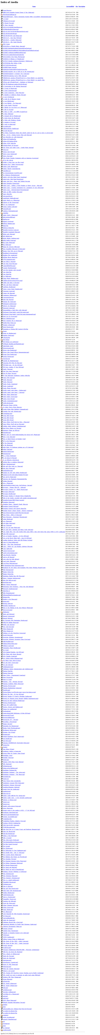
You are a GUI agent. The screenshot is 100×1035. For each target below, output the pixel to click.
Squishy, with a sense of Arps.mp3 (12, 806)
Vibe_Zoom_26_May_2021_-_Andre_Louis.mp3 (16, 943)
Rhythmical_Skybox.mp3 (9, 730)
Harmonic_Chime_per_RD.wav (11, 430)
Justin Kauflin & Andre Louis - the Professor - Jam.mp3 (17, 485)
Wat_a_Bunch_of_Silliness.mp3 (11, 954)
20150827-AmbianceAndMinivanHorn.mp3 (14, 52)
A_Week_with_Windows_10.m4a (11, 120)
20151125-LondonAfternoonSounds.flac (13, 54)
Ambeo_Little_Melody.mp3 (10, 166)
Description (82, 6)
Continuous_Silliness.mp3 (10, 295)
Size (77, 6)
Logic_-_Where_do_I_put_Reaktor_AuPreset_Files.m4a (17, 546)
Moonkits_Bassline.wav (9, 605)
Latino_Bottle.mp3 (8, 519)
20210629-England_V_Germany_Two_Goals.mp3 (16, 73)
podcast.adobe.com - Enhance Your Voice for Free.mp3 (17, 1009)
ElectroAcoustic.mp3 (8, 348)
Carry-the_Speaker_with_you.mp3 (12, 270)
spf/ (4, 1021)
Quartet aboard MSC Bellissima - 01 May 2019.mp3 (16, 713)
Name (34, 6)
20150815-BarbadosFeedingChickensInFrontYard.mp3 (17, 48)
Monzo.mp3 (6, 601)
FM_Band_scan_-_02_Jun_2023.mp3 (12, 365)
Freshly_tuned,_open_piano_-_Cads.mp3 (13, 392)
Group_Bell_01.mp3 (8, 415)
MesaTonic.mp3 (7, 582)
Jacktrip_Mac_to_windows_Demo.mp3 (13, 462)
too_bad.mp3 (6, 1028)
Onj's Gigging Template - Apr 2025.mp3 (13, 652)
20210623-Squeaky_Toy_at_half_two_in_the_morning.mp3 (18, 71)
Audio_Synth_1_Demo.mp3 (10, 215)
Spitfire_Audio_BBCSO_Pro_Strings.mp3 (14, 795)
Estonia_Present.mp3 (8, 356)
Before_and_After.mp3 (9, 234)
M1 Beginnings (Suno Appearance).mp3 (13, 565)
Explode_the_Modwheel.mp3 (10, 360)
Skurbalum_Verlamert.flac (10, 770)
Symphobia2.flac (7, 819)
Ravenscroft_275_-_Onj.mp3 (10, 719)
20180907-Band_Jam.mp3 (10, 67)
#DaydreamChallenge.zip (9, 14)
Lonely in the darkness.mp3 (10, 553)
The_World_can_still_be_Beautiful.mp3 (13, 869)
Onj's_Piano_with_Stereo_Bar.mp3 (12, 654)
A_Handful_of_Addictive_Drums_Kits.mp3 (14, 94)
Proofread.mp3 (7, 711)
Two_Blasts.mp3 (7, 911)
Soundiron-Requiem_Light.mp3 (11, 787)
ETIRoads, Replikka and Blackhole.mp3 (13, 344)
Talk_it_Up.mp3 (7, 838)
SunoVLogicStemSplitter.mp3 (11, 814)
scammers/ (5, 1015)
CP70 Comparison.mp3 (9, 259)
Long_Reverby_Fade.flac (9, 555)
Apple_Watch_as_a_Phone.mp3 (11, 200)
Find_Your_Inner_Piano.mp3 (10, 371)
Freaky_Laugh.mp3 (8, 386)
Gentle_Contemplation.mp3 (10, 401)
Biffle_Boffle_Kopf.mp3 (9, 240)
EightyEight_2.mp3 (8, 346)
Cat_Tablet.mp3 (7, 276)
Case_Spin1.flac (7, 272)
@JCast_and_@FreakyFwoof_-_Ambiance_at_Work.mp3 (18, 82)
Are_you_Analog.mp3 (9, 204)
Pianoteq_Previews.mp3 (9, 686)
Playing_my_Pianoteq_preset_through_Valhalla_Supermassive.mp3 (20, 698)
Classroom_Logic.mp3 (9, 291)
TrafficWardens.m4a (8, 895)
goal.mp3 (5, 996)
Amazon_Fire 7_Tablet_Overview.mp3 (13, 164)
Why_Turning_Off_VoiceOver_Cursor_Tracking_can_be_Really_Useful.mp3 (23, 973)
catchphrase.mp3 (7, 990)
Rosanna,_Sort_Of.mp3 (9, 732)
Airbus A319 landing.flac (9, 139)
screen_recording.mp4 (9, 1017)
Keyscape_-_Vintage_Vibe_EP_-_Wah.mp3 (14, 487)
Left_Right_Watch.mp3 (9, 523)
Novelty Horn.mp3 (8, 635)
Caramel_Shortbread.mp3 (9, 268)
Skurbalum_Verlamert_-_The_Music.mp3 (14, 774)
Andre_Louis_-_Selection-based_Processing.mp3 (16, 189)
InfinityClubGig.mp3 (8, 451)
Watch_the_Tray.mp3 (8, 956)
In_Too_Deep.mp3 (8, 443)
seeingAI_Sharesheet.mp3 (10, 1019)
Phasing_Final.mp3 (8, 673)
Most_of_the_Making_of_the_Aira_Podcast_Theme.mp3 (18, 607)
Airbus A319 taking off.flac (10, 141)
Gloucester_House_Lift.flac (10, 405)
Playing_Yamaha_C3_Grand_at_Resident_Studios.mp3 (17, 696)
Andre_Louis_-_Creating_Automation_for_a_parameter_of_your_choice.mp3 (23, 187)
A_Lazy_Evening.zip (8, 97)
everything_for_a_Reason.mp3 (11, 994)
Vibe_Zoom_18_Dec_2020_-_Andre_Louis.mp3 (15, 941)
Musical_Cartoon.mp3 (9, 616)
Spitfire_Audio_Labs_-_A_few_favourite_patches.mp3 (17, 797)
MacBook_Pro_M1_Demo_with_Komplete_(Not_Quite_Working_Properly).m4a (24, 567)
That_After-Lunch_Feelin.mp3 (11, 840)
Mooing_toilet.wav (8, 603)
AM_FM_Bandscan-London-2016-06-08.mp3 (15, 84)
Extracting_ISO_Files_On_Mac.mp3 (12, 363)
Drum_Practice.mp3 (8, 327)
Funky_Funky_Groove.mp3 (10, 396)
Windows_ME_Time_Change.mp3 (12, 977)
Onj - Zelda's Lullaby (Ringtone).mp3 (13, 658)
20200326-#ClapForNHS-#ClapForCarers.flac (15, 69)
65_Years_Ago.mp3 (8, 25)
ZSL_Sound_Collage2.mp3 (10, 985)
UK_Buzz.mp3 (7, 916)
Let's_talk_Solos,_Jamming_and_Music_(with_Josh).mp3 (18, 529)
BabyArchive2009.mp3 (9, 217)
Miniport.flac (6, 597)
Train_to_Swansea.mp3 (9, 897)
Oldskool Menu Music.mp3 (10, 643)
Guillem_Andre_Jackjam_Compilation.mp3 (14, 426)
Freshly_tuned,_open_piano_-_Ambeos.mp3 (14, 390)
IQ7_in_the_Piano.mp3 (9, 441)
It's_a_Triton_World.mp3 (9, 455)
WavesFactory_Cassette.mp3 (10, 962)
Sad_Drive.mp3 (7, 740)
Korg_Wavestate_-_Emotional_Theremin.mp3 (15, 517)
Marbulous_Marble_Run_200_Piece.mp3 (13, 576)
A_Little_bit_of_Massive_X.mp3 (11, 99)
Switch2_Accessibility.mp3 (10, 816)
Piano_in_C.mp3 (7, 679)
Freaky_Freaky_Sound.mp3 (10, 384)
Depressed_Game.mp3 (9, 308)
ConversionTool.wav (8, 297)
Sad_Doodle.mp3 (7, 738)
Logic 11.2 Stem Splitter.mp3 (10, 542)
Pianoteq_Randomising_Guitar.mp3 (12, 688)
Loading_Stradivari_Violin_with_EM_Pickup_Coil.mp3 (17, 540)
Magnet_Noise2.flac (8, 574)
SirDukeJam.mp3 (7, 766)
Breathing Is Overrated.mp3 (10, 253)
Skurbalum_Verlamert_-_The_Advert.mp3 (14, 772)
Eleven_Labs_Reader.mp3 (10, 350)
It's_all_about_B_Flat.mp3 (10, 458)
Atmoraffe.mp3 (7, 208)
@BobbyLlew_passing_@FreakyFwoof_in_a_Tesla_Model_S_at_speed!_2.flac (24, 80)
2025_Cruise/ (6, 44)
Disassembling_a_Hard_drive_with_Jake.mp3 (15, 310)
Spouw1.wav (6, 802)
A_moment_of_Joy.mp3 (9, 122)
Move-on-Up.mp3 (7, 610)
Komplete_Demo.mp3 (9, 502)
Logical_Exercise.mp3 (9, 550)
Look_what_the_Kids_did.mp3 (11, 559)
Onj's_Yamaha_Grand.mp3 (10, 656)
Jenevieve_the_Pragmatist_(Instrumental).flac (15, 479)
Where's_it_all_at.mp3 (9, 971)
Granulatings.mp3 (7, 413)
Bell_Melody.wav (7, 236)
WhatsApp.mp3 (7, 966)
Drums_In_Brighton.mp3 (9, 333)
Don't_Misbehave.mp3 (9, 318)
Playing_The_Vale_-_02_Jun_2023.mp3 (13, 694)
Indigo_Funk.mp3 (7, 449)
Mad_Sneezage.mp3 (8, 569)
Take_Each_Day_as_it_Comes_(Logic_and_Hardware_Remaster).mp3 (21, 829)
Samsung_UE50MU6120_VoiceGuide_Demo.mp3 (16, 743)
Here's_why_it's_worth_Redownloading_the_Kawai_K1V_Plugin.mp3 (21, 434)
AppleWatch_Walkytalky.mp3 (11, 198)
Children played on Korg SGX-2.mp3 (12, 280)
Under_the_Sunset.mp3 (9, 920)
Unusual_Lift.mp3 (7, 928)
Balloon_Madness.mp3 (9, 223)
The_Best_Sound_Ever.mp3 (10, 844)
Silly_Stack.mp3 (7, 764)
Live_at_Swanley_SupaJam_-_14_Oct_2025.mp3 (16, 536)
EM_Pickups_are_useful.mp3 (10, 341)
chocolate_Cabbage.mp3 (9, 992)
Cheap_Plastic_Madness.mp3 (10, 278)
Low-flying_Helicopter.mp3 (10, 563)
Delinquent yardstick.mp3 (9, 303)
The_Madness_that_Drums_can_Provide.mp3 (15, 857)
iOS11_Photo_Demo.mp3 (9, 1000)
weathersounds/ (7, 1030)
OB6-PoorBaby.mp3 (8, 641)
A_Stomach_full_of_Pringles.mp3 (12, 116)
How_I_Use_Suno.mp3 (9, 436)
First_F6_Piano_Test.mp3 (9, 373)
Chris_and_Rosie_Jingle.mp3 (10, 284)
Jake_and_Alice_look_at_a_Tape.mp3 (13, 466)
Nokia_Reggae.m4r (8, 629)
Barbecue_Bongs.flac (8, 227)
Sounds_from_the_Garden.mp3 (11, 789)
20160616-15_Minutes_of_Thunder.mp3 (13, 59)
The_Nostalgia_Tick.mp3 (9, 859)
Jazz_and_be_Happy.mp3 (9, 477)
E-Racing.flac (6, 337)
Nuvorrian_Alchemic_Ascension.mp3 (13, 637)
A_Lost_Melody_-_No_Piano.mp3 (12, 103)
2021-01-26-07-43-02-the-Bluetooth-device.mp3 (15, 31)
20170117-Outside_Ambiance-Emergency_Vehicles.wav (17, 61)
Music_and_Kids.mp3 (8, 614)
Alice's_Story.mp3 (7, 156)
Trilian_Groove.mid (8, 907)
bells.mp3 (5, 987)
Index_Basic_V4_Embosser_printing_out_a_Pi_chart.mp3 (18, 447)
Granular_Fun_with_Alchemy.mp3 (12, 411)
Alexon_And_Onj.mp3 (9, 151)
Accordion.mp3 (7, 126)
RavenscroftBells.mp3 (9, 717)
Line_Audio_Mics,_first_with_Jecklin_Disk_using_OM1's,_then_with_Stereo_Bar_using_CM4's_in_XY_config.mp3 (34, 531)
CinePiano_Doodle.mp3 (9, 287)
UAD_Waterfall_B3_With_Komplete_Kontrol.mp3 (16, 914)
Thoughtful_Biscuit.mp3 (9, 882)
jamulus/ (5, 1004)
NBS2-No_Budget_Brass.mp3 (11, 622)
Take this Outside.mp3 (9, 833)
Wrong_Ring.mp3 (7, 979)
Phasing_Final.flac (8, 671)
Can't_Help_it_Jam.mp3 (9, 261)
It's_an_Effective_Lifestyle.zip (11, 460)
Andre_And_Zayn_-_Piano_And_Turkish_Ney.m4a (16, 181)
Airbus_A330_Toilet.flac (9, 143)
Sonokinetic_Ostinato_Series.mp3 (12, 785)
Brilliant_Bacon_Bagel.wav (10, 257)
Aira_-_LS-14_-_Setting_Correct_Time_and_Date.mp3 (17, 135)
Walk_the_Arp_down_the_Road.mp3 (12, 952)
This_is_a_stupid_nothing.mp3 (11, 880)
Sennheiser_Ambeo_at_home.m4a (12, 751)
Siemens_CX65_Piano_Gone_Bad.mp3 (13, 762)
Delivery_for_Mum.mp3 (9, 306)
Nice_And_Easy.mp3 (8, 626)
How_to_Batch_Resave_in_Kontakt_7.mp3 (14, 439)
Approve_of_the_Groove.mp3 (11, 202)
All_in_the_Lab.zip (8, 160)
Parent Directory (7, 10)
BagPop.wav (6, 219)
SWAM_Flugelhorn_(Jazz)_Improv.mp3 (13, 736)
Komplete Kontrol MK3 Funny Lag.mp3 (13, 500)
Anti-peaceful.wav (8, 196)
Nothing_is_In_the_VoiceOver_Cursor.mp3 (14, 633)
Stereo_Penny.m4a (8, 808)
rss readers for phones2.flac (10, 1013)
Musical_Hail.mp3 (8, 618)
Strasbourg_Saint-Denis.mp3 (10, 812)
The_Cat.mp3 (6, 846)
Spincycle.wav (7, 793)
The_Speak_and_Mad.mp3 (10, 867)
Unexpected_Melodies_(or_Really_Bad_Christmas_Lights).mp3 (20, 924)
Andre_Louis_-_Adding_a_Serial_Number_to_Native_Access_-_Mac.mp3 (22, 185)
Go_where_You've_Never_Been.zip (12, 407)
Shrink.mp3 (6, 759)
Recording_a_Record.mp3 (10, 721)
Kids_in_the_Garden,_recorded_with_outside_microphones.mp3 (20, 498)
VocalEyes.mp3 (7, 947)
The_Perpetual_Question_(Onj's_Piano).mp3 (14, 861)
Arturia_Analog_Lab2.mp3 (10, 206)
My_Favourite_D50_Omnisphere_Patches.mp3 (15, 620)
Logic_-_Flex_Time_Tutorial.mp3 (12, 544)
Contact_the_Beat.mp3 (9, 293)
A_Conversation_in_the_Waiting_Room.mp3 (15, 86)
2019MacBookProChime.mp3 (11, 29)
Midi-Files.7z (6, 591)
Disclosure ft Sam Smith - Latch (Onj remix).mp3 (16, 312)
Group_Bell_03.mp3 (8, 420)
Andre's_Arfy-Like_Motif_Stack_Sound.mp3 (15, 177)
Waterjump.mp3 (7, 960)
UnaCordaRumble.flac (9, 918)
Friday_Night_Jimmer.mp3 (10, 394)
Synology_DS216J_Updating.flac (11, 823)
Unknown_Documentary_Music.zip (12, 926)
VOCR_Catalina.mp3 (8, 937)
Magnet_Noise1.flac (8, 572)
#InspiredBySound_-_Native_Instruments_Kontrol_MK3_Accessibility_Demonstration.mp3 (27, 16)
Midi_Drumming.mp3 (8, 593)
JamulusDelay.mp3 (8, 470)
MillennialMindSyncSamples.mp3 (12, 595)
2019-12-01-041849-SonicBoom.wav (12, 27)
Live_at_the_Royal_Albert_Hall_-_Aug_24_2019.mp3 (17, 538)
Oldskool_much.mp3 (8, 645)
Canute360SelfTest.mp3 (9, 265)
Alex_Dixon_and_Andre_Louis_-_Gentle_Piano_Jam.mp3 (18, 147)
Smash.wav (6, 778)
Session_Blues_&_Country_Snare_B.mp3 (14, 753)
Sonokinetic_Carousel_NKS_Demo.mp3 (13, 783)
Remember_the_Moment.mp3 (11, 726)
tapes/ (4, 1025)
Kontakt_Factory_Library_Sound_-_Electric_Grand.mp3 (18, 510)
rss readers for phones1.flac (10, 1011)
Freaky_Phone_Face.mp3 (9, 388)
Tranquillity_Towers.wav (9, 899)
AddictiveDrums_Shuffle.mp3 (11, 128)
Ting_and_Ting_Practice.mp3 (10, 888)
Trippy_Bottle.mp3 (8, 909)
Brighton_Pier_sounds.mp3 (10, 255)
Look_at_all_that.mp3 (8, 557)
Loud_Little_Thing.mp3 (9, 561)
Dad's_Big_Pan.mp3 (8, 299)
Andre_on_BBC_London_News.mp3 (12, 192)
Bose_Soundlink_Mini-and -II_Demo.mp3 (14, 249)
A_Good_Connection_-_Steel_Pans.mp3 (13, 92)
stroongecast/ (6, 1023)
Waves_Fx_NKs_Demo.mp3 (10, 964)
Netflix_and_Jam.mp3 (9, 624)
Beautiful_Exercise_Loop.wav (11, 230)
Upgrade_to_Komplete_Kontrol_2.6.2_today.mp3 (16, 933)
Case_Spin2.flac (7, 274)
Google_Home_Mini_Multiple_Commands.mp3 (15, 409)
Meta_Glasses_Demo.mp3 (10, 584)
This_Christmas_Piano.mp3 (10, 876)
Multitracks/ (6, 612)
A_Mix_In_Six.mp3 (8, 109)
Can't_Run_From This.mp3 (10, 263)
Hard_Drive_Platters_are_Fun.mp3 (12, 428)
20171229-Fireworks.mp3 (9, 65)
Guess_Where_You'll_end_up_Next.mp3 (13, 424)
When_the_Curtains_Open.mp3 (11, 968)
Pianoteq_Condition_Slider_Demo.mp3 (13, 683)
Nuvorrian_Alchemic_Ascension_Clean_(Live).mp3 (16, 639)
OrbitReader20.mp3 (8, 667)
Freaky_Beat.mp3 (7, 379)
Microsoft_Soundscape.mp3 (10, 588)
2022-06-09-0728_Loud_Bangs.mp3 (12, 35)
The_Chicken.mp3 (8, 848)
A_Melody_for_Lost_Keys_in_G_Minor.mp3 (15, 107)
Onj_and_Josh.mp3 (8, 664)
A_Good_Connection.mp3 (10, 90)
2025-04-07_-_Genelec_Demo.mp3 (12, 40)
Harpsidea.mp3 (7, 432)
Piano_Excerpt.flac (8, 677)
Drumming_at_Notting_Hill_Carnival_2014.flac (15, 329)
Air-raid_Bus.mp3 (7, 130)
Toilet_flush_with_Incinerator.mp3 (12, 890)
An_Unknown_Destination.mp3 (11, 175)
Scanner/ (5, 747)
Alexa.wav (5, 149)
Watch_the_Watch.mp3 (9, 958)
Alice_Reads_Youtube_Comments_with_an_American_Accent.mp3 (20, 158)
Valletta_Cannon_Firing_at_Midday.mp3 (13, 939)
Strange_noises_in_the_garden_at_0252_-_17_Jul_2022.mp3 (19, 810)
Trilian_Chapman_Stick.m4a (10, 905)
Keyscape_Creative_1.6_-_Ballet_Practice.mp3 (15, 489)
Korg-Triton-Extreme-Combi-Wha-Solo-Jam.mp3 (16, 512)
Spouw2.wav (6, 804)
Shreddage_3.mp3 (7, 755)
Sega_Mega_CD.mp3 (8, 749)
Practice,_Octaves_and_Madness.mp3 (13, 707)
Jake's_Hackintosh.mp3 (9, 464)
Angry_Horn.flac (7, 194)
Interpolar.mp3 (7, 453)
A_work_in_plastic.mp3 (9, 124)
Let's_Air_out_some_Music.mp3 (11, 527)
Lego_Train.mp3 (7, 525)
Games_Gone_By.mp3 (9, 398)
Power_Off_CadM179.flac (10, 705)
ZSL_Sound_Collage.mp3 (10, 983)
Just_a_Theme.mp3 (8, 483)
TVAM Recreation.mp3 (9, 827)
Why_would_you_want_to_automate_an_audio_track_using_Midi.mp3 (21, 975)
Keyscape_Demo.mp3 (8, 491)
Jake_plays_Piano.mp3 (9, 468)
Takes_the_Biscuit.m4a (9, 831)
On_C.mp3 (6, 650)
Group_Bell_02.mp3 (8, 417)
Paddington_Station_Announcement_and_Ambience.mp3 (18, 669)
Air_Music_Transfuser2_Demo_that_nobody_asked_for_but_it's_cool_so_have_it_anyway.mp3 (28, 132)
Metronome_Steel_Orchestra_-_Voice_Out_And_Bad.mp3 (18, 586)
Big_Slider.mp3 (7, 244)
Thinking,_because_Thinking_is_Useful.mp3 (14, 871)
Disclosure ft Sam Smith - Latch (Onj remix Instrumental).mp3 (19, 314)
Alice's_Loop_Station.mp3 (10, 154)
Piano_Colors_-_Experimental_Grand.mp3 (14, 675)
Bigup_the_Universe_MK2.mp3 (11, 246)
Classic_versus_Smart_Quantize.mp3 (12, 289)
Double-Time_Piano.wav (9, 322)
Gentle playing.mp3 (8, 403)
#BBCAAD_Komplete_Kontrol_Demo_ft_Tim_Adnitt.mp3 (18, 12)
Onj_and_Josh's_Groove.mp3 (10, 662)
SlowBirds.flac (7, 776)
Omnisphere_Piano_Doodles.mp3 (11, 648)
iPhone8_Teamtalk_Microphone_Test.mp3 (14, 1002)
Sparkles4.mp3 (7, 791)
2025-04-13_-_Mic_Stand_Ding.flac (12, 42)
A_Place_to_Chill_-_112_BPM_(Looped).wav (15, 111)
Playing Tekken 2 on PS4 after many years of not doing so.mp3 (19, 692)
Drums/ (5, 331)
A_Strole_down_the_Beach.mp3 (11, 118)
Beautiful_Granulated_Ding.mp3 (11, 232)
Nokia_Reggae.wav (8, 631)
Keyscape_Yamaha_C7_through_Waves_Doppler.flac (17, 496)
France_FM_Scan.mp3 (9, 377)
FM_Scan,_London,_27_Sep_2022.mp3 (13, 367)
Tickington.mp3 (7, 884)
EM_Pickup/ (6, 339)
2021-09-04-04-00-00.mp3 (10, 33)
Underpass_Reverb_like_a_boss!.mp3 (13, 922)
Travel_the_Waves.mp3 (9, 903)
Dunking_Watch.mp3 (8, 335)
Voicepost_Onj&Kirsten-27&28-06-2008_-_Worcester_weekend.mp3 (21, 949)
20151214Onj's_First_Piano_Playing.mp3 (14, 56)
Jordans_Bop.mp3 (7, 481)
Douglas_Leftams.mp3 (9, 325)
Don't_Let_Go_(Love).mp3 (10, 316)
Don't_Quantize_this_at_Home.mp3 (12, 320)
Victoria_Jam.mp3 (7, 945)
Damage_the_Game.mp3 (9, 301)
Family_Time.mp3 (8, 369)
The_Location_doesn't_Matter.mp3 (12, 854)
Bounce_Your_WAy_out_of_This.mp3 (13, 251)
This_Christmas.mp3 (8, 873)
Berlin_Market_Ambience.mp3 (11, 238)
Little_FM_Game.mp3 (9, 534)
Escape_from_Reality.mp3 (10, 354)
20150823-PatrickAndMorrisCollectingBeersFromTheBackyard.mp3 (21, 50)
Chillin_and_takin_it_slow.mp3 (11, 282)
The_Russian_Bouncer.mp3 (10, 865)
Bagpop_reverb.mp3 (8, 221)
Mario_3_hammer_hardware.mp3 (11, 578)
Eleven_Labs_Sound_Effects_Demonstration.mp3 (16, 352)
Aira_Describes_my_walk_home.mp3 (13, 137)
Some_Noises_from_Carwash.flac (12, 781)
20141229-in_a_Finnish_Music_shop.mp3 (14, 46)
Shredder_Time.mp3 (8, 757)
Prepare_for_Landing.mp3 (10, 709)
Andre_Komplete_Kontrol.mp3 (11, 183)
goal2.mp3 (5, 998)
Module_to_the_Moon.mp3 (10, 599)
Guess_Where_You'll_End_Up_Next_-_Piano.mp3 (16, 422)
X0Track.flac (6, 981)
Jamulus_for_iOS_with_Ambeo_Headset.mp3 (15, 472)
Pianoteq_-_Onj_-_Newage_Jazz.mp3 (13, 681)
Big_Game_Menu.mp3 (9, 242)
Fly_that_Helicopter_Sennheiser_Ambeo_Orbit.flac (16, 375)
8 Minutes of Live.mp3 (9, 21)
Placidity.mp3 (6, 690)
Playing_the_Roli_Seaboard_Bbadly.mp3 (13, 700)
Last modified (70, 6)
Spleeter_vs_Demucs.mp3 (10, 800)
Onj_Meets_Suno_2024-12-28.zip (12, 660)
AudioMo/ (5, 213)
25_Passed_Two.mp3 (8, 23)
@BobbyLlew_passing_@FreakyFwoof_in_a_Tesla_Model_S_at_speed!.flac (23, 78)
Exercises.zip (6, 358)
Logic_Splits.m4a (7, 548)
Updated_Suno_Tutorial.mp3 (10, 930)
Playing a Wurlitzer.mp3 (9, 702)
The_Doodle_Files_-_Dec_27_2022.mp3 (13, 852)
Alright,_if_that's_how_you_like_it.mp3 (13, 162)
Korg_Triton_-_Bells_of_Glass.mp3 (12, 515)
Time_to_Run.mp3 (8, 886)
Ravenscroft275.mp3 (8, 715)
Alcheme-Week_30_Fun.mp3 (10, 145)
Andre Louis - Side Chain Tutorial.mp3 (13, 179)
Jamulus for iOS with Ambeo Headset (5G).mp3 (15, 474)
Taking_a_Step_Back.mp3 (10, 835)
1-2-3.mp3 (5, 18)
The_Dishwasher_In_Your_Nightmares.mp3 (14, 850)
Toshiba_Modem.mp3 (8, 892)
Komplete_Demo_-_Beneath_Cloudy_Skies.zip (15, 504)
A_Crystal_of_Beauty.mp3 (10, 88)
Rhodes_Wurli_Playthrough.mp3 (11, 728)
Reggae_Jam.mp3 (7, 724)
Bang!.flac (5, 225)
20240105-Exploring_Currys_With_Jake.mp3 (15, 75)
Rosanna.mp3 (6, 734)
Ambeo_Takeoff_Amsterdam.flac (11, 168)
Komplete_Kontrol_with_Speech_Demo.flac (14, 508)
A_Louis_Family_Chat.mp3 (10, 105)
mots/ (4, 1006)
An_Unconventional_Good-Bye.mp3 (12, 173)
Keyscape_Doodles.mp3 (9, 493)
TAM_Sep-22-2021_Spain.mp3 (11, 825)
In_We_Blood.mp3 (8, 445)
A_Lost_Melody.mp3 (8, 101)
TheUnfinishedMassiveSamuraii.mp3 (12, 842)
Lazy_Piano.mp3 (7, 521)
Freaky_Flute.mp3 (7, 382)
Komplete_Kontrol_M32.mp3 (11, 506)
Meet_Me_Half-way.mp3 (9, 580)
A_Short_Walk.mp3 (8, 113)
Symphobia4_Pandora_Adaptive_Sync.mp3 (14, 821)
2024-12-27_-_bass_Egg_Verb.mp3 (12, 37)
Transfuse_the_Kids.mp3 (9, 901)
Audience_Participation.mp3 (10, 211)
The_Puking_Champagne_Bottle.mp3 (13, 863)
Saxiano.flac (6, 745)
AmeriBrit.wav (7, 170)
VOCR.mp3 (6, 935)
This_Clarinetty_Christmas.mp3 (11, 878)
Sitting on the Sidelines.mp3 (10, 768)
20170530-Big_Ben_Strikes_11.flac (12, 63)
